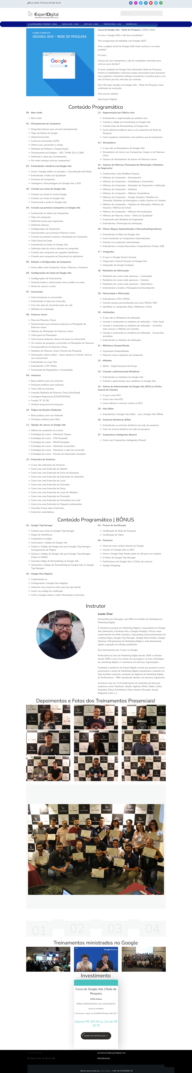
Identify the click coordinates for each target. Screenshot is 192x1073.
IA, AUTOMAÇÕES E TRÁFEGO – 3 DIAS (42, 24)
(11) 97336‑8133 (56, 2)
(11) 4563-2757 (37, 2)
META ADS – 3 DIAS (91, 24)
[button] (43, 24)
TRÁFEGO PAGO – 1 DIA (112, 24)
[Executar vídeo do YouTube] (48, 717)
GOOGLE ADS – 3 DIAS (70, 24)
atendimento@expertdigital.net (112, 1054)
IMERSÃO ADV (131, 24)
